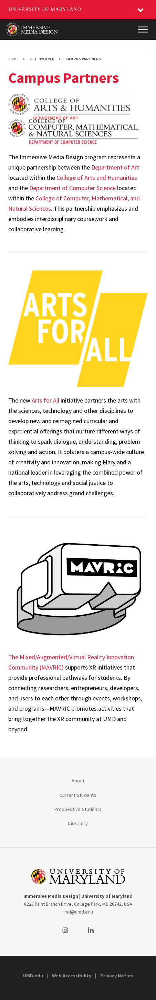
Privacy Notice (116, 976)
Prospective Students (78, 809)
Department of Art (115, 167)
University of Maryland (45, 9)
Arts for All (45, 400)
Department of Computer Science (72, 188)
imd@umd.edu (78, 912)
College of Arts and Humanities (96, 178)
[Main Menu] (142, 29)
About (78, 781)
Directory (78, 823)
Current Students (78, 795)
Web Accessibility (71, 976)
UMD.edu (33, 976)
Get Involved (42, 59)
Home (13, 59)
